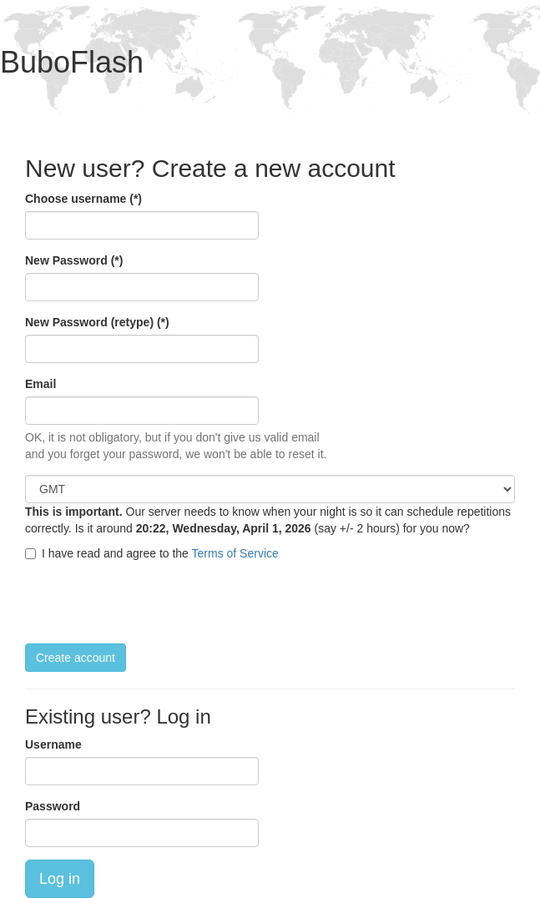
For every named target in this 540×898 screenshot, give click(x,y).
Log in (59, 878)
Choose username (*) (83, 198)
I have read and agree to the (152, 553)
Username (53, 744)
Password (52, 806)
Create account (75, 657)
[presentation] (152, 602)
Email (40, 384)
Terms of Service (235, 553)
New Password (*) (74, 260)
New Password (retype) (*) (97, 322)
